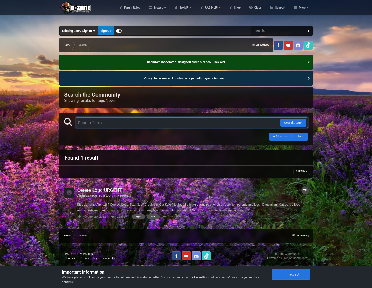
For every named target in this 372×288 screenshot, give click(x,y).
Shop (261, 12)
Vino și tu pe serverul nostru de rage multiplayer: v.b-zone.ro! (186, 78)
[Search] (277, 30)
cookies (89, 277)
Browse (182, 12)
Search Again (293, 122)
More (302, 12)
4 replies (119, 216)
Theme (69, 258)
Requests (124, 195)
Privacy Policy (88, 258)
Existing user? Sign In (78, 30)
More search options (288, 136)
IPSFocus (88, 253)
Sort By (301, 171)
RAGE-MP (235, 12)
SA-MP (208, 12)
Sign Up (105, 31)
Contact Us (109, 258)
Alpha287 (84, 195)
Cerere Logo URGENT (99, 190)
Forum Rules (155, 12)
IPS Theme (71, 253)
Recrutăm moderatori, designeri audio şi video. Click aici (186, 62)
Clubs (281, 12)
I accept (291, 274)
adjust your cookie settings (191, 277)
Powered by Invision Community (287, 258)
